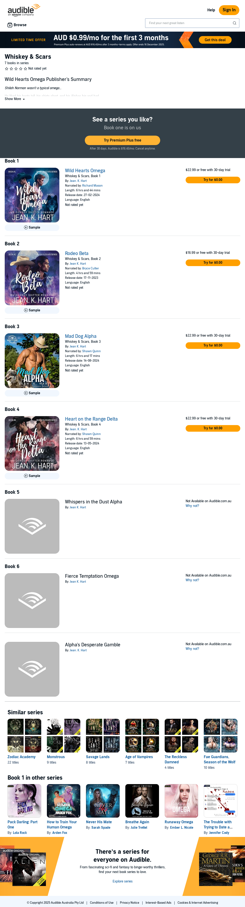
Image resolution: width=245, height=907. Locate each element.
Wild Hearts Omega (85, 171)
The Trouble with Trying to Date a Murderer (218, 827)
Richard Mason (92, 186)
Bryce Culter (90, 268)
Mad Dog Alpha (81, 336)
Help (211, 10)
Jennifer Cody (219, 833)
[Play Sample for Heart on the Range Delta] (32, 476)
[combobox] (192, 23)
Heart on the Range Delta (91, 419)
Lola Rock (20, 833)
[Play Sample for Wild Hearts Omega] (32, 227)
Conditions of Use (102, 903)
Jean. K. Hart (78, 181)
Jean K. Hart (78, 264)
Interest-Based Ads (159, 903)
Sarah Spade (100, 828)
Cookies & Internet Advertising (198, 903)
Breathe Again (137, 822)
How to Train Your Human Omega (62, 825)
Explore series (123, 881)
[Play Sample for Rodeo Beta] (32, 310)
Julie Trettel (139, 828)
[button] (15, 99)
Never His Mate (99, 822)
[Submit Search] (235, 23)
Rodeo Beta (77, 253)
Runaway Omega (179, 822)
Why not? (192, 506)
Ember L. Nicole (181, 828)
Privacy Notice (130, 903)
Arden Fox (59, 833)
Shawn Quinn (91, 351)
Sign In (229, 10)
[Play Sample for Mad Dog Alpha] (32, 393)
